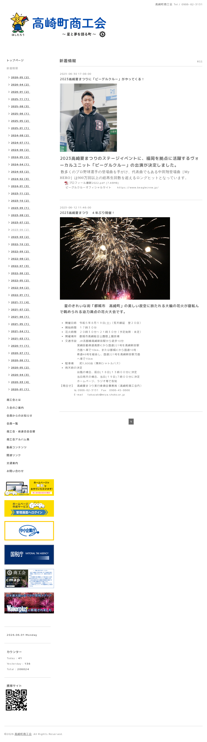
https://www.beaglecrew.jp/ (138, 187)
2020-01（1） (20, 389)
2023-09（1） (20, 208)
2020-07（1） (20, 353)
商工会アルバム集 (18, 439)
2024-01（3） (20, 186)
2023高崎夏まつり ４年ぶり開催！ (87, 213)
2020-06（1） (20, 360)
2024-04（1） (20, 164)
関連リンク (14, 455)
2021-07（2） (20, 309)
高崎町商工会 (23, 734)
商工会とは (14, 400)
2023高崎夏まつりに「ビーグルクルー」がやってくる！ (102, 79)
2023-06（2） (20, 230)
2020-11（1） (20, 346)
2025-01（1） (20, 128)
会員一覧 (12, 423)
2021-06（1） (20, 317)
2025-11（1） (20, 99)
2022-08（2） (20, 259)
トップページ (15, 60)
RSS (200, 61)
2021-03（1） (20, 338)
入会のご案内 (15, 408)
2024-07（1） (20, 142)
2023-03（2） (20, 237)
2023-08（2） (20, 215)
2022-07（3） (20, 266)
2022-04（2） (20, 288)
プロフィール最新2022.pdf (87, 183)
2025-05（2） (20, 121)
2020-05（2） (20, 367)
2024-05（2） (20, 157)
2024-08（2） (20, 135)
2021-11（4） (20, 302)
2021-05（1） (20, 324)
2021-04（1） (20, 331)
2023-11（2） (20, 193)
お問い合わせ (15, 471)
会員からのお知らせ (19, 415)
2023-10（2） (20, 200)
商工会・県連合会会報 (21, 431)
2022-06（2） (20, 273)
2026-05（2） (20, 77)
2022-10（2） (20, 244)
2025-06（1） (20, 113)
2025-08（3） (20, 106)
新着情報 (12, 68)
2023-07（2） (20, 222)
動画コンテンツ (17, 447)
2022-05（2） (20, 280)
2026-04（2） (20, 84)
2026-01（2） (20, 92)
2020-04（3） (20, 375)
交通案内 (12, 463)
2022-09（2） (20, 251)
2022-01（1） (20, 295)
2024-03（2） (20, 171)
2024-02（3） (20, 179)
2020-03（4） (20, 382)
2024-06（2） (20, 150)
